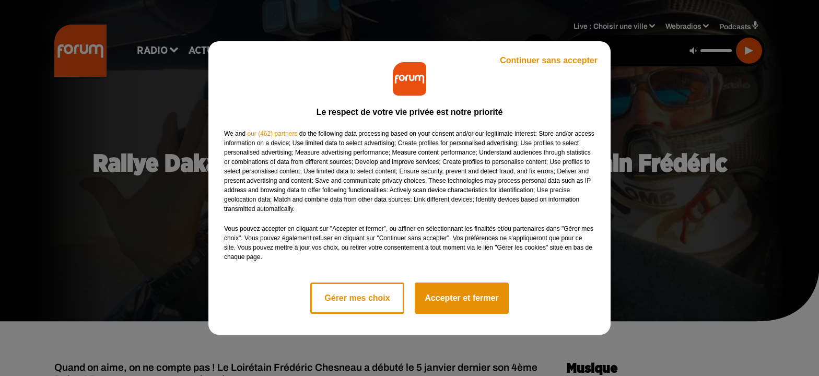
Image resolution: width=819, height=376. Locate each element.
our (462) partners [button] (272, 133)
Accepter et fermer (461, 297)
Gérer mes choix (357, 297)
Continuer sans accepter (549, 60)
